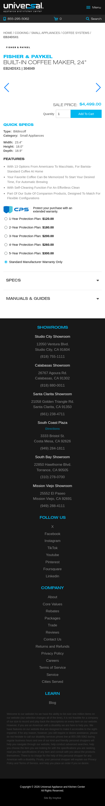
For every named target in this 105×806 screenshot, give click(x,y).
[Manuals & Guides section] (52, 299)
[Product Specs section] (52, 281)
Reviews (52, 632)
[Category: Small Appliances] (52, 135)
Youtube (52, 555)
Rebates (52, 611)
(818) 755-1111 (52, 357)
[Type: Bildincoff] (52, 131)
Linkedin (52, 576)
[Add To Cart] (86, 114)
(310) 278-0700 (52, 477)
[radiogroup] (52, 241)
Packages (53, 618)
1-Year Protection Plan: (31, 218)
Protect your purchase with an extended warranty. (52, 209)
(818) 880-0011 (52, 385)
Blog (52, 703)
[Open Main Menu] (94, 7)
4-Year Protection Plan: (31, 244)
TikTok (52, 548)
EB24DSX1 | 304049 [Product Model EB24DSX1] (19, 68)
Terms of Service (52, 668)
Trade (52, 625)
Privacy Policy (52, 653)
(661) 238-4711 (52, 414)
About (52, 597)
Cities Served (52, 682)
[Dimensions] (52, 146)
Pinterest (52, 562)
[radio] (29, 220)
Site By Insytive (52, 798)
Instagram (52, 541)
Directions (52, 428)
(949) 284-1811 (52, 448)
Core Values (52, 604)
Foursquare (52, 569)
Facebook (53, 534)
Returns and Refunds (53, 647)
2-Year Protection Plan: (31, 227)
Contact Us (52, 639)
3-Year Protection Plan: (31, 236)
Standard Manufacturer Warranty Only (35, 262)
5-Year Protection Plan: (31, 253)
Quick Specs (18, 124)
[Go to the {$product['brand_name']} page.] (18, 47)
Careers (52, 661)
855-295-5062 (79, 736)
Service (53, 675)
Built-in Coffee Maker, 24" (45, 62)
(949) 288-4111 (52, 506)
